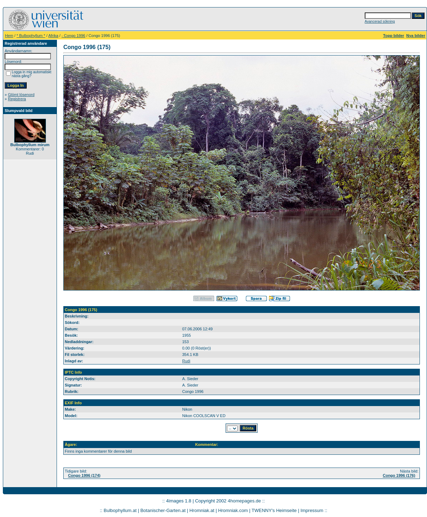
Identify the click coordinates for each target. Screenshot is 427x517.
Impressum (311, 510)
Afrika (53, 35)
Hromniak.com (233, 510)
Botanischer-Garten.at (162, 510)
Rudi (186, 361)
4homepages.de (244, 500)
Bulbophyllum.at (120, 510)
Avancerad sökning (380, 21)
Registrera (17, 99)
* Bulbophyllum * (30, 35)
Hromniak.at (201, 510)
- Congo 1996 (73, 35)
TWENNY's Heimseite (274, 510)
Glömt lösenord (21, 94)
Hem (9, 35)
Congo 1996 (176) (399, 475)
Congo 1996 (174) (84, 475)
